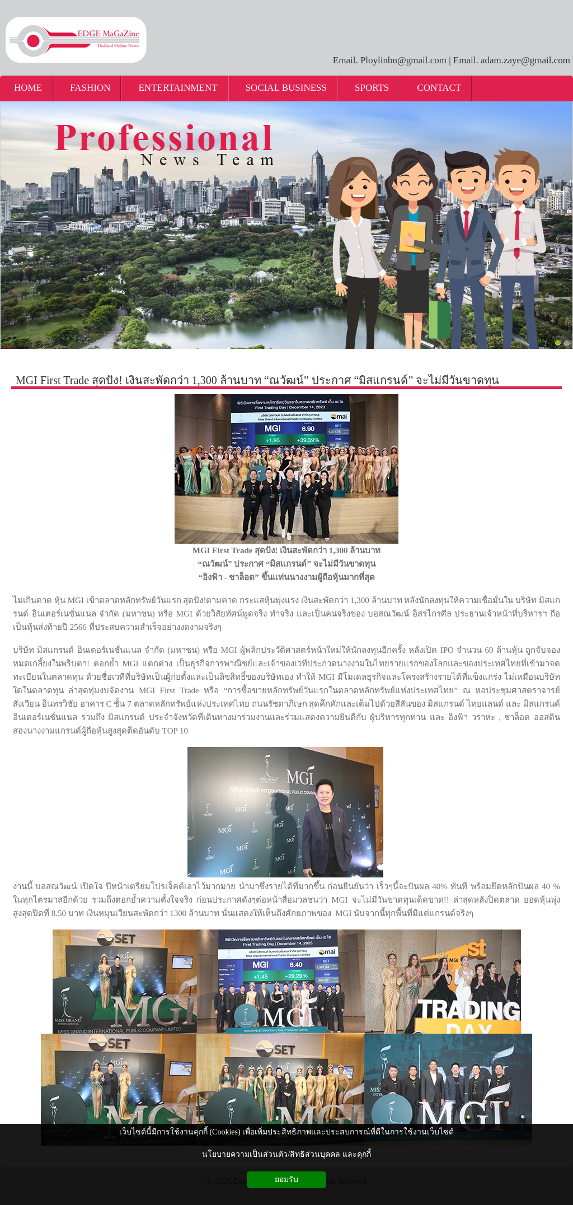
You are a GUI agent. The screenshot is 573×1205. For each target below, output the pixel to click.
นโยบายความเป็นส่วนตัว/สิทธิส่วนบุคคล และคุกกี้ (286, 1154)
